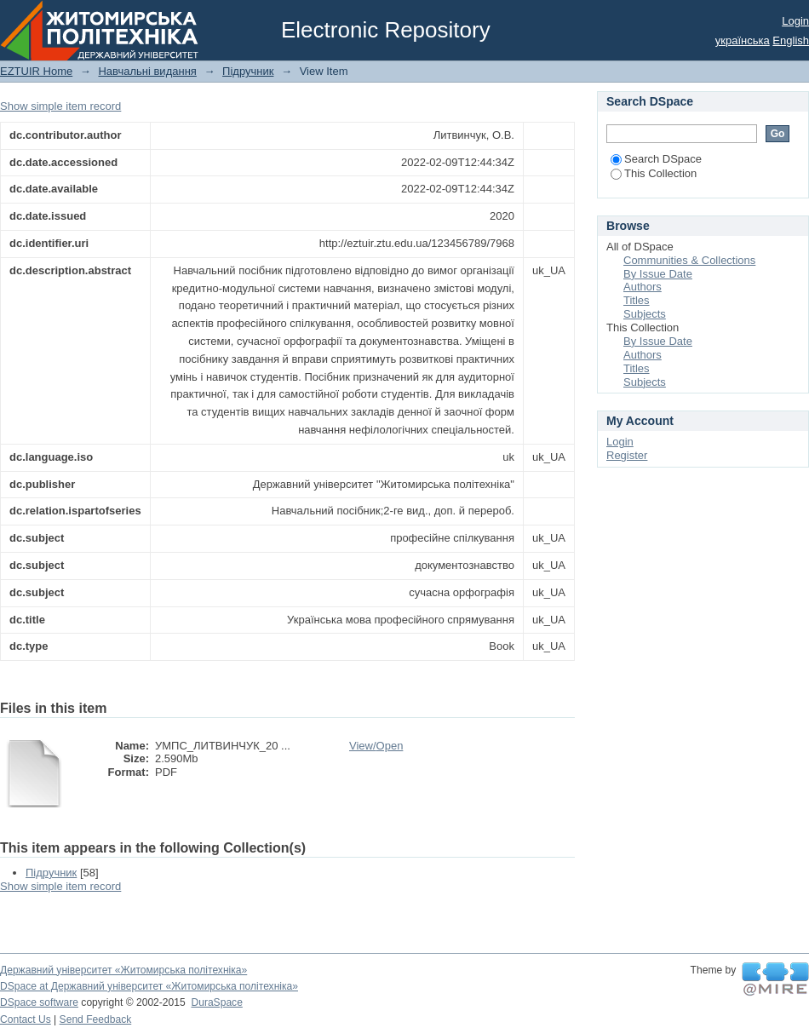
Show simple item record (60, 106)
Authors (642, 286)
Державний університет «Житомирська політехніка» (123, 970)
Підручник (247, 71)
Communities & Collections (689, 260)
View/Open (376, 745)
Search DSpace (656, 158)
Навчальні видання (147, 71)
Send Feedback (96, 1019)
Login (795, 20)
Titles (636, 300)
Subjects (644, 313)
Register (626, 455)
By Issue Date (657, 273)
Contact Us (25, 1019)
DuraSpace (216, 1002)
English (790, 40)
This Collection (654, 173)
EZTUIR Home (36, 71)
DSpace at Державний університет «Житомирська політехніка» (149, 986)
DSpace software (39, 1002)
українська (742, 40)
